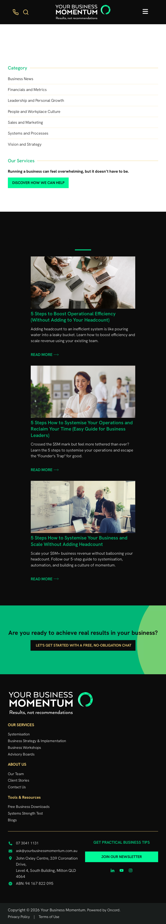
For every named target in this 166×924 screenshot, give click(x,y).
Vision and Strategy (25, 144)
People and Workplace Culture (34, 111)
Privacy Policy (19, 916)
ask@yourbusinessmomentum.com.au (46, 850)
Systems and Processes (28, 133)
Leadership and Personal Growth (36, 100)
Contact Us (17, 787)
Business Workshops (24, 747)
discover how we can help (30, 180)
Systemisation (19, 734)
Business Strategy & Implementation (37, 740)
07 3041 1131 (27, 843)
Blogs (12, 820)
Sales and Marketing (25, 122)
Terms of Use (49, 916)
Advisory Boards (21, 754)
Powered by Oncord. (103, 910)
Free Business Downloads (28, 806)
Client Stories (18, 780)
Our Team (16, 773)
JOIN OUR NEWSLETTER (121, 854)
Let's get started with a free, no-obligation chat (83, 643)
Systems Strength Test (25, 813)
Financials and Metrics (27, 89)
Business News (20, 78)
